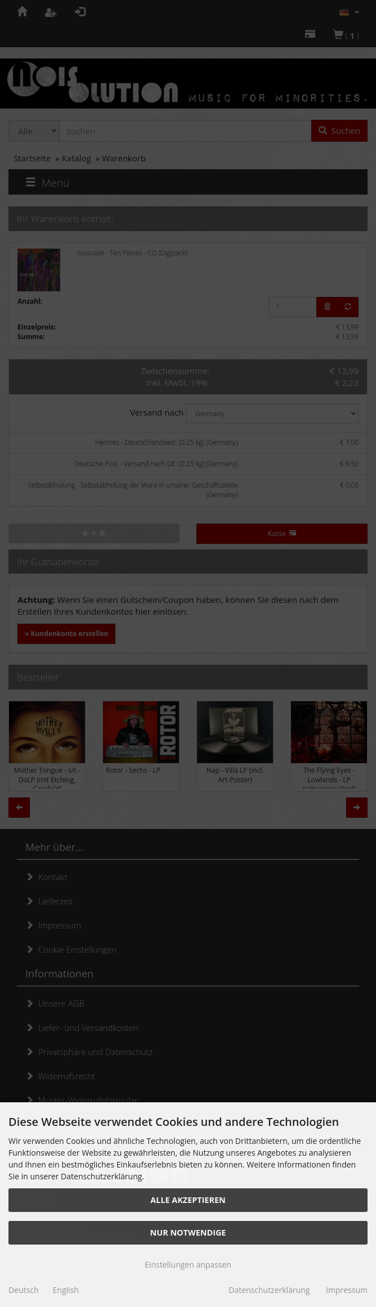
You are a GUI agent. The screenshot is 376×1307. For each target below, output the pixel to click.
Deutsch (23, 1290)
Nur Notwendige (188, 1232)
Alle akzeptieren (187, 1200)
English (66, 1290)
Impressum (347, 1290)
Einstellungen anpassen (188, 1264)
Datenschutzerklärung (269, 1290)
